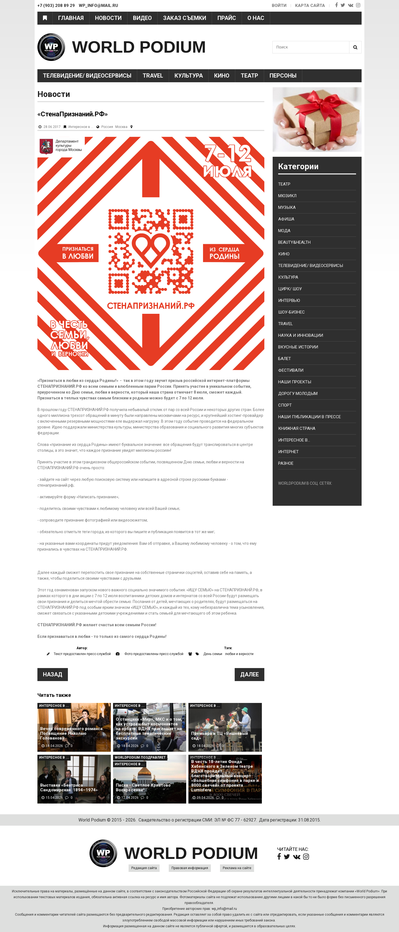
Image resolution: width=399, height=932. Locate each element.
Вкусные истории (298, 347)
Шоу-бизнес (291, 312)
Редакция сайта (144, 868)
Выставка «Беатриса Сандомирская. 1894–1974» (69, 787)
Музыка (287, 207)
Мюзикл (287, 195)
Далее (249, 674)
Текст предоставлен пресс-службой (82, 654)
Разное (285, 463)
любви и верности (239, 654)
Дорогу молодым (298, 393)
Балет (284, 358)
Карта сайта (310, 5)
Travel (153, 75)
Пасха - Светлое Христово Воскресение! (143, 787)
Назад (52, 674)
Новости (108, 18)
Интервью (289, 300)
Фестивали (290, 370)
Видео (142, 18)
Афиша (286, 219)
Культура (189, 75)
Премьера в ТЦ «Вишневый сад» (219, 736)
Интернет (288, 451)
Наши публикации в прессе (309, 416)
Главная (71, 18)
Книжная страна (296, 428)
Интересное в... (294, 440)
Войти (279, 5)
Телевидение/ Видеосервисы (87, 75)
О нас (255, 18)
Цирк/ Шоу (290, 288)
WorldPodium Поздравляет (140, 757)
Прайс (227, 18)
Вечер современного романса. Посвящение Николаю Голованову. (72, 733)
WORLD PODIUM (139, 47)
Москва (121, 127)
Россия (107, 127)
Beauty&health (294, 242)
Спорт (285, 405)
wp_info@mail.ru (224, 909)
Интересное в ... (80, 127)
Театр (249, 75)
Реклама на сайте (237, 868)
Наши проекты (294, 381)
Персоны (283, 75)
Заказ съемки (184, 18)
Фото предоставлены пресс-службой (153, 654)
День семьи (212, 654)
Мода (284, 230)
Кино (221, 75)
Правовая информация (190, 868)
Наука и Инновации (300, 335)
